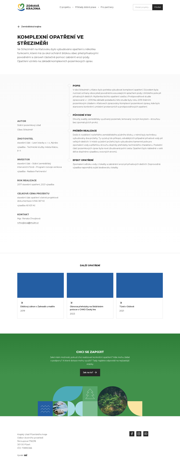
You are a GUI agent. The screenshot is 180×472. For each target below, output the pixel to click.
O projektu (65, 7)
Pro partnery (107, 7)
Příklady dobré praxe (85, 7)
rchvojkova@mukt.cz (28, 223)
